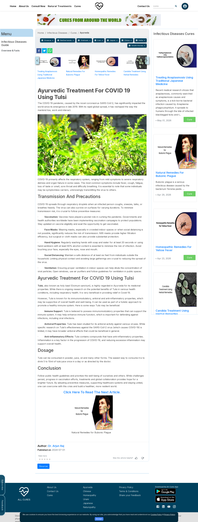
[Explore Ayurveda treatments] (96, 487)
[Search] (176, 6)
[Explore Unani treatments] (96, 499)
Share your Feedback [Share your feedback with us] (130, 495)
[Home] (99, 6)
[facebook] (38, 50)
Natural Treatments (60, 6)
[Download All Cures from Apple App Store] (168, 498)
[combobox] (161, 6)
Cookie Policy (156, 514)
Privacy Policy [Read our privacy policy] (126, 487)
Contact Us (144, 6)
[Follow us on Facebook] (158, 506)
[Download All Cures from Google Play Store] (168, 491)
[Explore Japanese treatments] (96, 503)
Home (13, 6)
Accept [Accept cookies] (99, 519)
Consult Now (38, 6)
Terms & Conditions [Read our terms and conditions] (128, 491)
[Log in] (185, 6)
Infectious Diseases (57, 32)
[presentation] (37, 60)
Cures (77, 6)
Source (43, 466)
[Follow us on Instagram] (174, 506)
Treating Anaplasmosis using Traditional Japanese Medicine (47, 74)
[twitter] (44, 50)
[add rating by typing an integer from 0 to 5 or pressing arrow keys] (44, 459)
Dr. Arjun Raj (56, 446)
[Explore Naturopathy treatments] (96, 507)
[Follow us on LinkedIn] (163, 506)
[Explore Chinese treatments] (96, 491)
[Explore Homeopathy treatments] (96, 495)
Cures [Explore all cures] (50, 495)
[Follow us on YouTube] (168, 506)
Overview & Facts (10, 50)
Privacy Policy (169, 514)
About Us (24, 6)
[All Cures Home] (24, 493)
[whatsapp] (49, 50)
